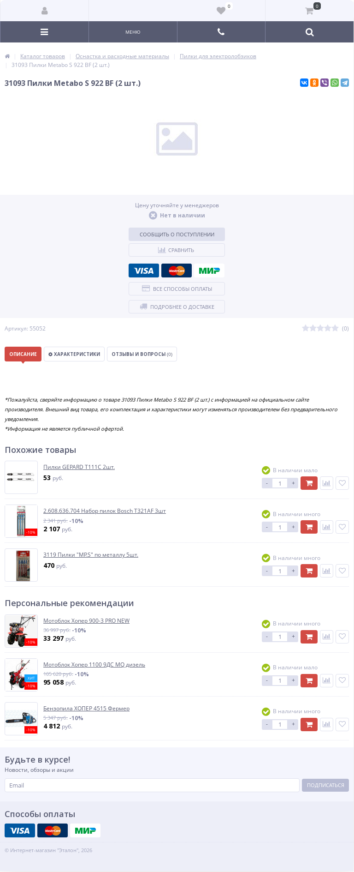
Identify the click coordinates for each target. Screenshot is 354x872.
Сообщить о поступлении (177, 234)
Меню (133, 32)
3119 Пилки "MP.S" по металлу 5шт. (90, 555)
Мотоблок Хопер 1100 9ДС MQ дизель (94, 664)
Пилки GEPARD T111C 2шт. (79, 467)
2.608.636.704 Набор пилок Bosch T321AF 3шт (104, 511)
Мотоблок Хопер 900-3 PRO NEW (86, 621)
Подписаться (325, 785)
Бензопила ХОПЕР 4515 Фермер (86, 708)
